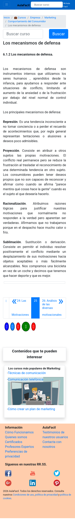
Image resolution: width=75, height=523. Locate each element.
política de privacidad (46, 494)
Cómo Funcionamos (19, 432)
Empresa (35, 17)
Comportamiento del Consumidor (27, 21)
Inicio (7, 17)
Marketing (50, 17)
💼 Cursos (20, 17)
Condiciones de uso (23, 494)
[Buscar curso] (47, 5)
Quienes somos (16, 437)
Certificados (13, 442)
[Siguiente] (52, 308)
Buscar (58, 33)
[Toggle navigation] (6, 4)
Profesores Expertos (19, 447)
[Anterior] (20, 308)
